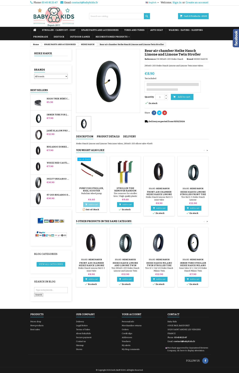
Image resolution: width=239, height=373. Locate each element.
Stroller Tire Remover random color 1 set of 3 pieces (125, 191)
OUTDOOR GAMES (80, 37)
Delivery (80, 321)
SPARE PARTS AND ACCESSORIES (100, 30)
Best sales (35, 329)
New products (37, 325)
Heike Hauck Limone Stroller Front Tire (193, 193)
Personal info (128, 321)
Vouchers (126, 341)
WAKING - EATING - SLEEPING (186, 30)
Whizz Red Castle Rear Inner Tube (58, 163)
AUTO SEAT (156, 30)
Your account (131, 314)
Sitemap (80, 345)
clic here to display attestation (190, 350)
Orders (125, 329)
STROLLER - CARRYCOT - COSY (59, 30)
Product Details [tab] (108, 136)
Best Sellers (39, 90)
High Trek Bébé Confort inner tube (58, 99)
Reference (150, 59)
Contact (173, 314)
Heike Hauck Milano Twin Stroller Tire (159, 264)
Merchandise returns (132, 325)
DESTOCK (59, 37)
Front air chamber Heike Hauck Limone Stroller (159, 194)
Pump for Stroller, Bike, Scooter (91, 189)
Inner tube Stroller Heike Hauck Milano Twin (193, 265)
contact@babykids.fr (85, 2)
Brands (39, 69)
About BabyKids (83, 333)
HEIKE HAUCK (43, 53)
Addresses (127, 337)
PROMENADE (40, 37)
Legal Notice (82, 325)
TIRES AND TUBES (134, 30)
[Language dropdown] (152, 2)
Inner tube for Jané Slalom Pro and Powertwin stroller (58, 115)
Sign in (177, 2)
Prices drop (35, 321)
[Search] (119, 16)
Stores (79, 349)
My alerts (126, 345)
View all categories (51, 264)
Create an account (197, 2)
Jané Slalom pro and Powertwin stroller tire (58, 131)
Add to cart (181, 97)
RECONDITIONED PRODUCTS (112, 37)
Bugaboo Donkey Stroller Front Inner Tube (58, 147)
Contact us (81, 341)
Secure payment (83, 337)
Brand (190, 59)
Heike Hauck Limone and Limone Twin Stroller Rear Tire (125, 265)
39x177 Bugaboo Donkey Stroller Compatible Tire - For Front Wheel (58, 179)
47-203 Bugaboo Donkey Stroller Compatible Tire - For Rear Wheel (58, 195)
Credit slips (127, 333)
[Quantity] (159, 97)
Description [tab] (84, 136)
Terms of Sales (83, 329)
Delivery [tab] (129, 136)
